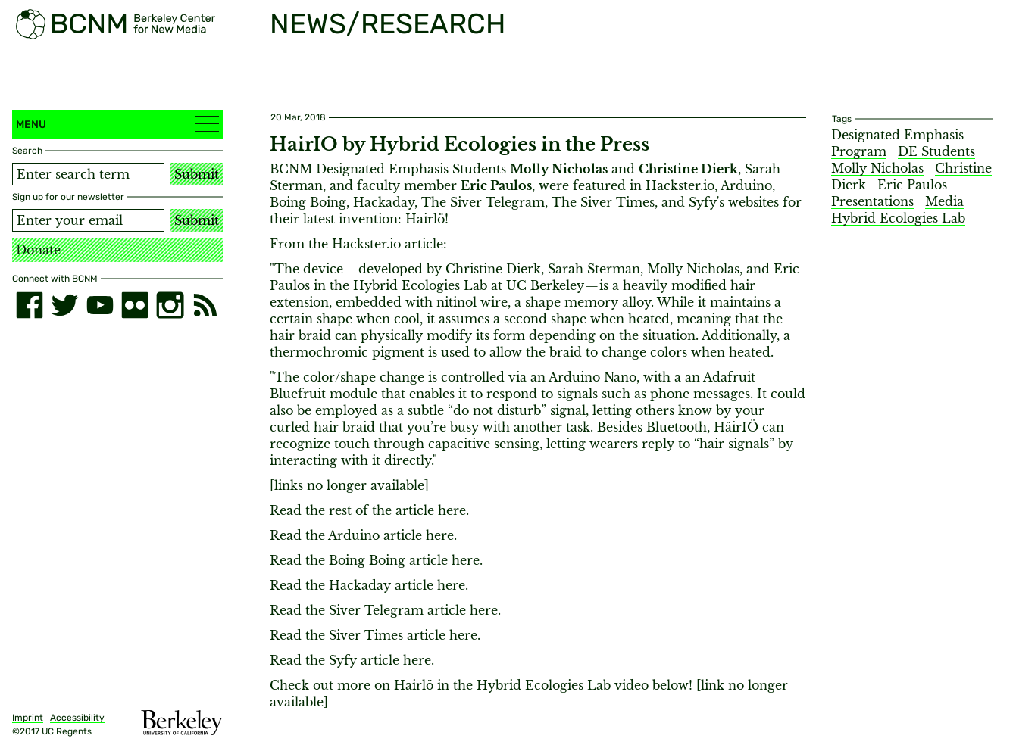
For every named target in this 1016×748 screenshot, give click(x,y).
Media (944, 201)
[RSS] (205, 305)
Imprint (27, 717)
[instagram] (169, 305)
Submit (196, 174)
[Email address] (88, 220)
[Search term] (88, 174)
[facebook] (29, 305)
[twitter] (64, 305)
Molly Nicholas (877, 168)
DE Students (936, 151)
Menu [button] (117, 124)
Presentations (872, 201)
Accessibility (77, 717)
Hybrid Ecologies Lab (898, 218)
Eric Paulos (912, 184)
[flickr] (134, 305)
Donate (38, 249)
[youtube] (100, 305)
